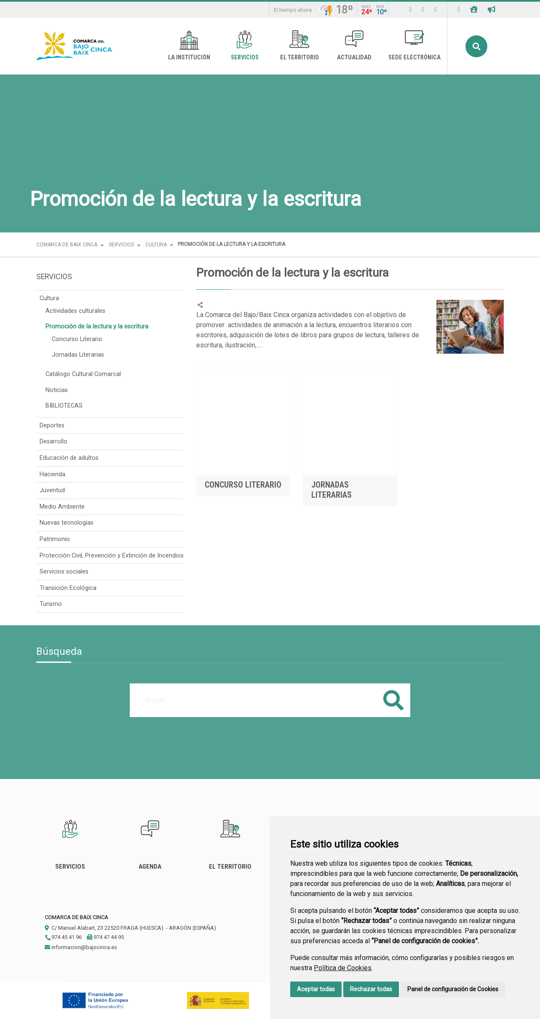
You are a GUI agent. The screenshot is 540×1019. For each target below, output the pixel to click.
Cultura (156, 245)
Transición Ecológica (68, 588)
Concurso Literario (77, 339)
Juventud (52, 490)
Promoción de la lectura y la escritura (96, 326)
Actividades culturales (75, 311)
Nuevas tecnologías (67, 522)
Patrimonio (55, 539)
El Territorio (299, 45)
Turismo (51, 604)
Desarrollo (53, 441)
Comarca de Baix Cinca (66, 245)
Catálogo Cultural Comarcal (83, 374)
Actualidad (354, 45)
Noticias (56, 390)
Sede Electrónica (414, 45)
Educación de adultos (69, 457)
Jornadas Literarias (78, 354)
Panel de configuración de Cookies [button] (452, 989)
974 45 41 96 (63, 937)
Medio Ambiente (62, 506)
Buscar (476, 46)
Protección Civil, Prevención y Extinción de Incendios (112, 555)
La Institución (189, 45)
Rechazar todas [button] (371, 989)
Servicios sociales (64, 571)
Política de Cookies (343, 968)
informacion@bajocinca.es (81, 947)
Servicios (245, 45)
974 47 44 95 (105, 937)
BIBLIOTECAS (64, 405)
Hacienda (52, 474)
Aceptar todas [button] (316, 989)
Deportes (52, 425)
